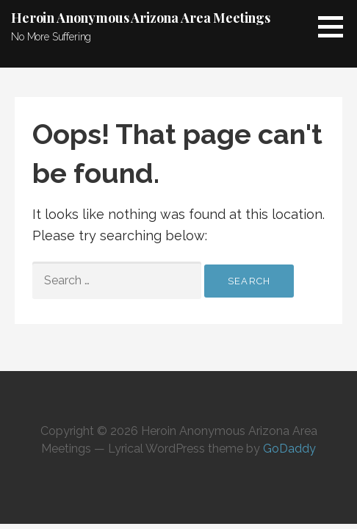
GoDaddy (289, 449)
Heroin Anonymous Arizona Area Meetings (140, 17)
